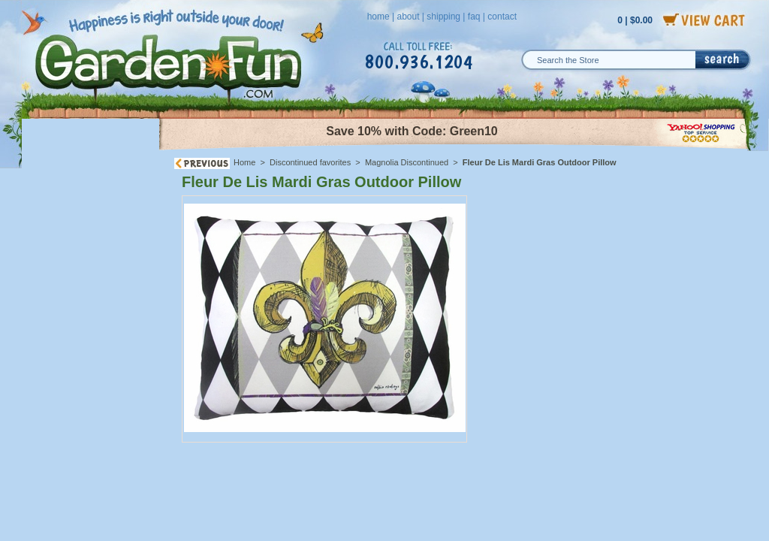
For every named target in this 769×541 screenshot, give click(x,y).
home (378, 16)
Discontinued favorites (310, 162)
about (408, 16)
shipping (443, 16)
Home (244, 162)
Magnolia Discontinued (406, 162)
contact (502, 16)
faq (474, 16)
